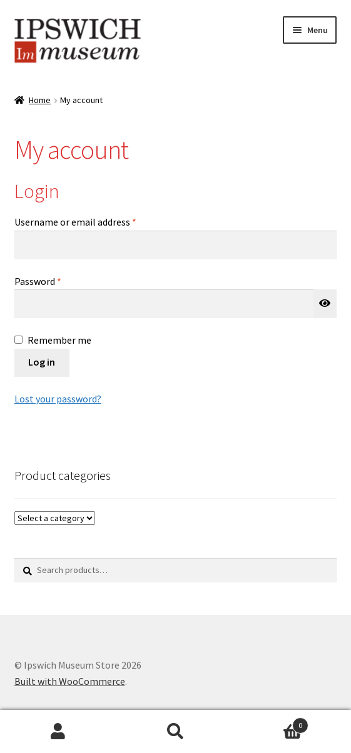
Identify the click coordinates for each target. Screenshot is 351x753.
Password (56, 280)
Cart (271, 723)
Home (40, 100)
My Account (58, 732)
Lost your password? (57, 398)
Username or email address (93, 221)
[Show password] (325, 303)
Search (175, 732)
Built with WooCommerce (69, 681)
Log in (41, 362)
